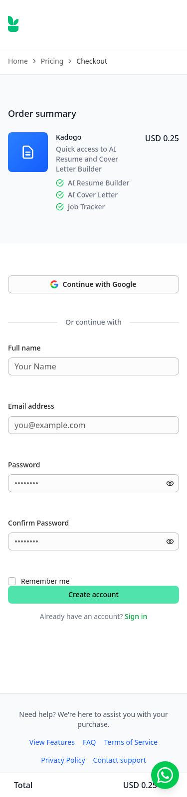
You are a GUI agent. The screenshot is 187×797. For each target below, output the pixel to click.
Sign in (136, 616)
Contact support (119, 760)
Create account (93, 594)
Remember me (45, 581)
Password (24, 464)
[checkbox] (12, 581)
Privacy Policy (63, 760)
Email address (31, 406)
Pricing (52, 61)
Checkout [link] (91, 61)
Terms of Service (131, 742)
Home (18, 61)
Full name (24, 348)
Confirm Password (38, 523)
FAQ (89, 742)
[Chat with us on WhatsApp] (165, 775)
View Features (52, 742)
